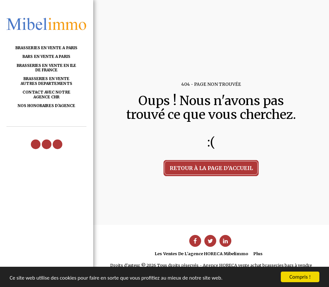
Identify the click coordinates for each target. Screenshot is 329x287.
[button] (35, 144)
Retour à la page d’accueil (211, 168)
